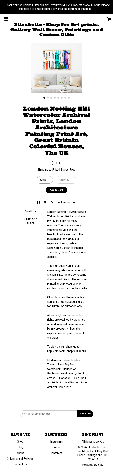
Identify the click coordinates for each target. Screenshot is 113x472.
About (20, 453)
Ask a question (67, 202)
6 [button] (62, 98)
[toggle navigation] (6, 19)
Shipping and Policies (20, 458)
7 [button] (65, 98)
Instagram (56, 441)
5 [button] (58, 98)
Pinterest (56, 453)
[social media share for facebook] (38, 202)
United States (60, 169)
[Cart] (109, 19)
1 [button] (44, 98)
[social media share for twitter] (46, 202)
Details (30, 211)
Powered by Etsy (92, 464)
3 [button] (51, 98)
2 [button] (48, 98)
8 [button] (69, 98)
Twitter (56, 447)
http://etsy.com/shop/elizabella (66, 351)
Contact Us (20, 464)
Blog (20, 447)
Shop (20, 441)
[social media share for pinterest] (52, 202)
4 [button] (55, 98)
